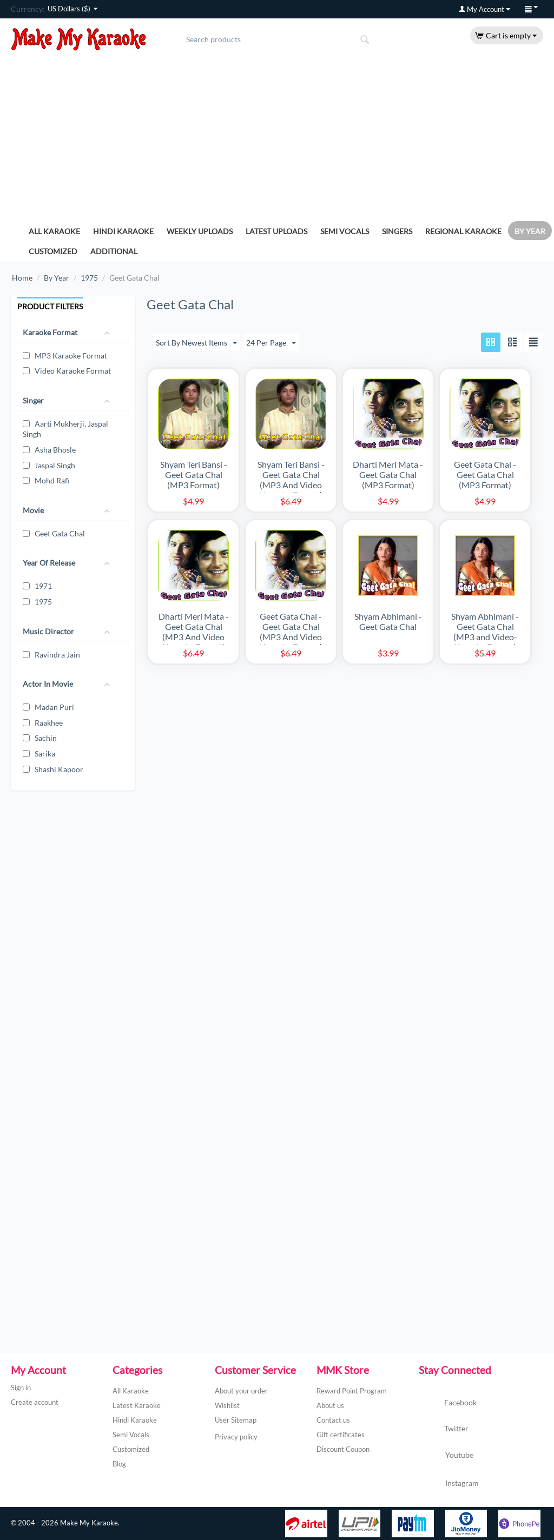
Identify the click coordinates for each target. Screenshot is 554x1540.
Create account (34, 1402)
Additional (113, 251)
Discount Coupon (343, 1449)
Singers (397, 231)
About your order (241, 1390)
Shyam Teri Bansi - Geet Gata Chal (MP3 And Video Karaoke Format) (291, 480)
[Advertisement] (277, 132)
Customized (53, 251)
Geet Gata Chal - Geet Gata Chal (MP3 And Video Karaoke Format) (291, 631)
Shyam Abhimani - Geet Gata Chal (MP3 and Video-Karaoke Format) (485, 631)
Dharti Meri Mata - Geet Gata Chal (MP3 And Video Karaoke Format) (194, 631)
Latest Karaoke (137, 1405)
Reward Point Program (351, 1390)
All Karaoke (54, 231)
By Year (530, 231)
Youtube (446, 1456)
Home (22, 277)
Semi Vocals (344, 231)
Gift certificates (340, 1434)
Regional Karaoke (463, 231)
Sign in (21, 1387)
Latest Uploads (276, 231)
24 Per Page (271, 343)
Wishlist (227, 1405)
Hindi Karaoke (123, 231)
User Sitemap (235, 1420)
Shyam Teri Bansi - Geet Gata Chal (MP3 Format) (193, 475)
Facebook (448, 1403)
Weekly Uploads (200, 231)
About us (330, 1405)
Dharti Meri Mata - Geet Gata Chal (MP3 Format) (388, 475)
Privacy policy (236, 1436)
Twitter (444, 1429)
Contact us (333, 1420)
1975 (89, 277)
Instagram (449, 1484)
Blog (119, 1463)
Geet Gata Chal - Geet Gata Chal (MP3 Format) (485, 475)
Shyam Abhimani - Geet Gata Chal (388, 621)
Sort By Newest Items (196, 343)
